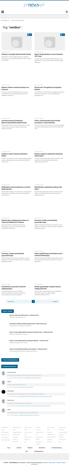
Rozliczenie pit (27, 436)
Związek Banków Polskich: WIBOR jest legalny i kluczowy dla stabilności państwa (35, 395)
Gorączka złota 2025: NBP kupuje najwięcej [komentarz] (29, 377)
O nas (8, 447)
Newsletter (42, 447)
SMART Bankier (4, 426)
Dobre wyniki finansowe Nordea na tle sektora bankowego (48, 254)
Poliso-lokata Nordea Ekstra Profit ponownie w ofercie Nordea (47, 122)
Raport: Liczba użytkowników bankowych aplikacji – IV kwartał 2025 (29, 340)
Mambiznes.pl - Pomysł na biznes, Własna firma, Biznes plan (48, 455)
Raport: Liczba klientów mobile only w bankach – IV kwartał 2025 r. (29, 348)
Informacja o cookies (55, 461)
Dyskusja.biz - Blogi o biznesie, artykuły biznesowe (57, 455)
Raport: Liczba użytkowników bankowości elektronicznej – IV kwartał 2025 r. (31, 331)
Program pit (27, 438)
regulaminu (45, 461)
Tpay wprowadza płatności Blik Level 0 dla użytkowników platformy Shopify (34, 405)
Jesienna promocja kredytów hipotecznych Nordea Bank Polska (14, 122)
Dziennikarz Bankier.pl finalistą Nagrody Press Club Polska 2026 (28, 323)
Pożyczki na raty (5, 434)
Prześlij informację (57, 447)
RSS (27, 450)
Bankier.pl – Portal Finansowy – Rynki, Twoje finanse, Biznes (17, 455)
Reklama (30, 447)
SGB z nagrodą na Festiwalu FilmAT (25, 386)
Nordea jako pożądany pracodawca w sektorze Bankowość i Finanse (15, 221)
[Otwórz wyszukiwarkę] (66, 12)
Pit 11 (25, 441)
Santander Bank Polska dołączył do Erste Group (29, 414)
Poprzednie (11, 300)
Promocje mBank (63, 431)
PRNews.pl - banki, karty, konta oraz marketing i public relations (38, 455)
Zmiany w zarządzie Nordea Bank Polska (16, 54)
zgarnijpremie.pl (38, 450)
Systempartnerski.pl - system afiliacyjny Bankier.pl (29, 455)
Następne (55, 300)
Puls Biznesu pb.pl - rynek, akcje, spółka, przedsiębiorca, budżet (64, 455)
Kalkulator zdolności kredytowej (15, 438)
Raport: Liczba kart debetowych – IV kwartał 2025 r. (24, 314)
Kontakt (19, 447)
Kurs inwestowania (5, 439)
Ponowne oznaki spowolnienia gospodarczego (46, 221)
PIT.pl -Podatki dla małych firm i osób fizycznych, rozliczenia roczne (23, 455)
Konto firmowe (4, 436)
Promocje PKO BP (51, 436)
